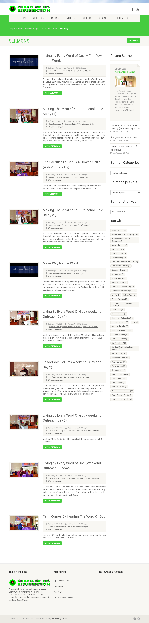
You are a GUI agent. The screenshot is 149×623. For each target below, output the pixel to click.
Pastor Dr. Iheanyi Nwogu (77, 527)
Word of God (54, 273)
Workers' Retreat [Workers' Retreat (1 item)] (119, 387)
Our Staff (58, 592)
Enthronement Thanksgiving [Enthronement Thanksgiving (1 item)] (124, 291)
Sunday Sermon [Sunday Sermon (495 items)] (120, 374)
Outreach (104, 18)
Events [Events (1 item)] (116, 295)
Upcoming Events (61, 581)
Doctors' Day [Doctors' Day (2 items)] (118, 274)
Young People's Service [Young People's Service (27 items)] (122, 391)
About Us (38, 18)
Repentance (53, 177)
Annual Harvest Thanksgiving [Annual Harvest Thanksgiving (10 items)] (125, 235)
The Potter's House (125, 72)
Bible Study (53, 124)
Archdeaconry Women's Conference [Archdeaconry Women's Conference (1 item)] (121, 240)
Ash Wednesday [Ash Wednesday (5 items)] (119, 245)
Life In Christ (54, 430)
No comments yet (54, 74)
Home (23, 18)
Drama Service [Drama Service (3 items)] (119, 278)
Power (51, 71)
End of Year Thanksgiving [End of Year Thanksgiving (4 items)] (123, 287)
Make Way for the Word (60, 263)
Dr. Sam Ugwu (78, 273)
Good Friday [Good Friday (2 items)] (117, 310)
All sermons (133, 40)
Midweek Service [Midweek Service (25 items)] (120, 335)
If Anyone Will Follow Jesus (124, 137)
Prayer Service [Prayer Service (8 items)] (118, 366)
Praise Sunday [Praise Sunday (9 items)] (118, 362)
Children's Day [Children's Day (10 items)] (119, 253)
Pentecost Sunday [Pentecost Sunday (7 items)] (120, 358)
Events (70, 18)
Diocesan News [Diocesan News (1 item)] (119, 270)
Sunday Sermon (64, 124)
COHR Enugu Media (59, 619)
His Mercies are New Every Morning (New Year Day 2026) (125, 127)
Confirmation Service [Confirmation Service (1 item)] (121, 266)
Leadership (53, 377)
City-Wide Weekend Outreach (70, 327)
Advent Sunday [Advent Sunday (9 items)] (119, 230)
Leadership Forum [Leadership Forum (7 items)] (120, 322)
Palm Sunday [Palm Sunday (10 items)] (118, 354)
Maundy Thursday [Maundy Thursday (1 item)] (120, 326)
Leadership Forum (65, 377)
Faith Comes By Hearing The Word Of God (74, 516)
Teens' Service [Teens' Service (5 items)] (119, 379)
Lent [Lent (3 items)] (135, 322)
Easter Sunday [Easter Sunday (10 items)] (119, 283)
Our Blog (86, 18)
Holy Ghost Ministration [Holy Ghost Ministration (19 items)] (122, 318)
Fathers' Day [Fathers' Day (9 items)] (129, 295)
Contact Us (122, 18)
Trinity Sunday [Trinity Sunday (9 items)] (118, 383)
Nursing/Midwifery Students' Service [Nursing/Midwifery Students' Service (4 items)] (123, 348)
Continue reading (52, 93)
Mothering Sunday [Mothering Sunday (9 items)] (120, 339)
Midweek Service (60, 71)
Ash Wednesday (65, 177)
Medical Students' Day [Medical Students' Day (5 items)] (122, 330)
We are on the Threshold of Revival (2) (123, 148)
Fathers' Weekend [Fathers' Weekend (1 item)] (120, 299)
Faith (51, 527)
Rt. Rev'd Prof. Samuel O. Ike (79, 71)
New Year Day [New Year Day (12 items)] (119, 343)
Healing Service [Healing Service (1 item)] (119, 314)
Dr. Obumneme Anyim (81, 177)
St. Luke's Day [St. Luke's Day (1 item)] (118, 370)
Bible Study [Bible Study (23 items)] (118, 249)
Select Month (119, 212)
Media (55, 18)
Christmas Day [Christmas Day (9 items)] (119, 258)
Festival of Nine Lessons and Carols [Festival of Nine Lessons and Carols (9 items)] (123, 304)
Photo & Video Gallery (63, 598)
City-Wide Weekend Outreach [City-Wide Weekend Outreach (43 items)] (125, 262)
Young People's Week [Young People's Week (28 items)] (122, 399)
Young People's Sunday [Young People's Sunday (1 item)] (122, 395)
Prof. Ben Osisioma (90, 327)
